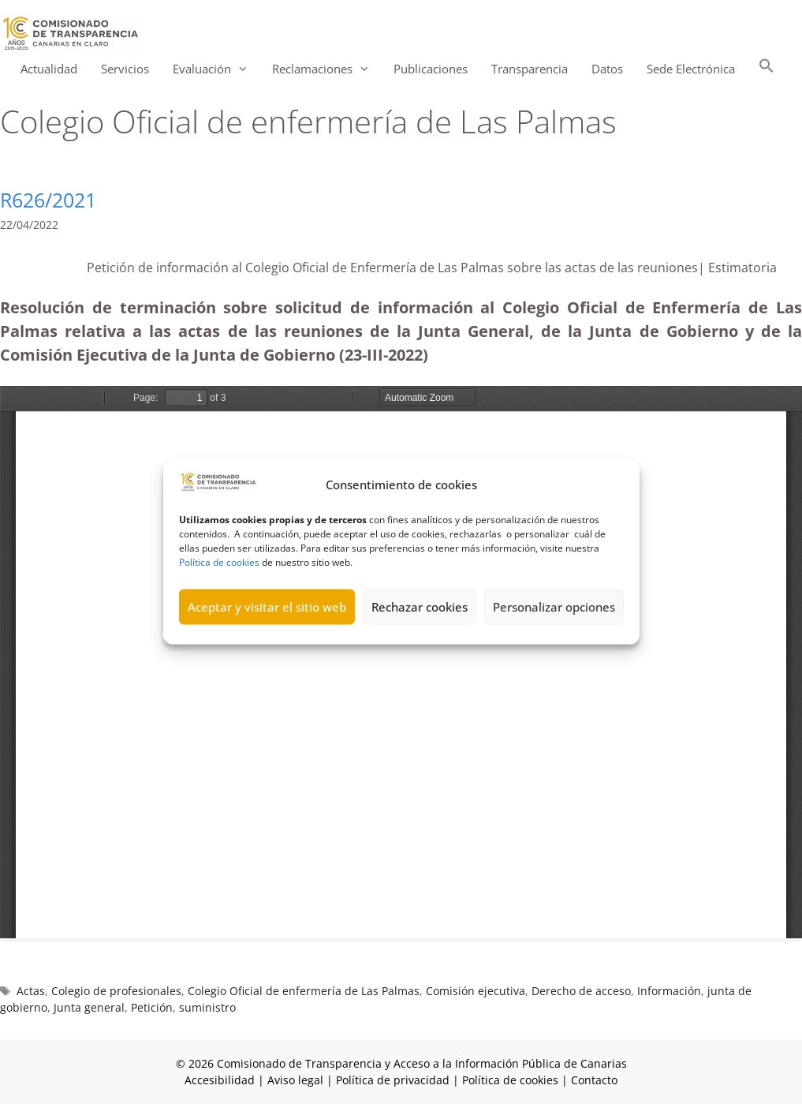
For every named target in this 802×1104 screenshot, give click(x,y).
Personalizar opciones (554, 607)
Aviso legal (295, 1079)
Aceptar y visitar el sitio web (267, 607)
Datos (607, 69)
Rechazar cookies (419, 607)
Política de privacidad (392, 1079)
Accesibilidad (221, 1079)
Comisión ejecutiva (475, 990)
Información (669, 990)
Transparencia (529, 69)
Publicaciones (431, 69)
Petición (152, 1007)
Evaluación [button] (216, 69)
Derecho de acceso (581, 990)
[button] (766, 69)
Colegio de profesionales (116, 990)
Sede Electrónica (691, 69)
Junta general (89, 1007)
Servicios (125, 69)
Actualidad (49, 69)
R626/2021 (48, 199)
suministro (207, 1007)
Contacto (594, 1079)
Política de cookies (219, 561)
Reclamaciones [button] (327, 69)
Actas (31, 990)
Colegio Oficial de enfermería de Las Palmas (304, 990)
